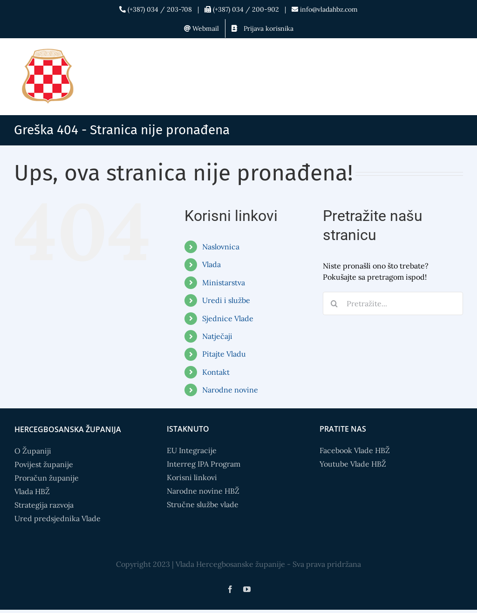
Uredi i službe (226, 300)
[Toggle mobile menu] (458, 59)
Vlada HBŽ (32, 491)
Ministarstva (223, 282)
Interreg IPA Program (203, 463)
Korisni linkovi (192, 477)
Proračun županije (46, 477)
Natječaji (217, 336)
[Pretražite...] (393, 303)
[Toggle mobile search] (439, 59)
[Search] (334, 303)
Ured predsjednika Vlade (57, 518)
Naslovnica (220, 246)
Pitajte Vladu (224, 353)
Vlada (211, 264)
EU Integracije (192, 450)
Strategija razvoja (44, 505)
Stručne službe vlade (202, 504)
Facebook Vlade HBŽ (355, 450)
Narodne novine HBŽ (203, 491)
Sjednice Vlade (227, 318)
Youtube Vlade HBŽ (353, 463)
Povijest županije (43, 464)
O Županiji (32, 450)
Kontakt (216, 372)
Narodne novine (230, 389)
